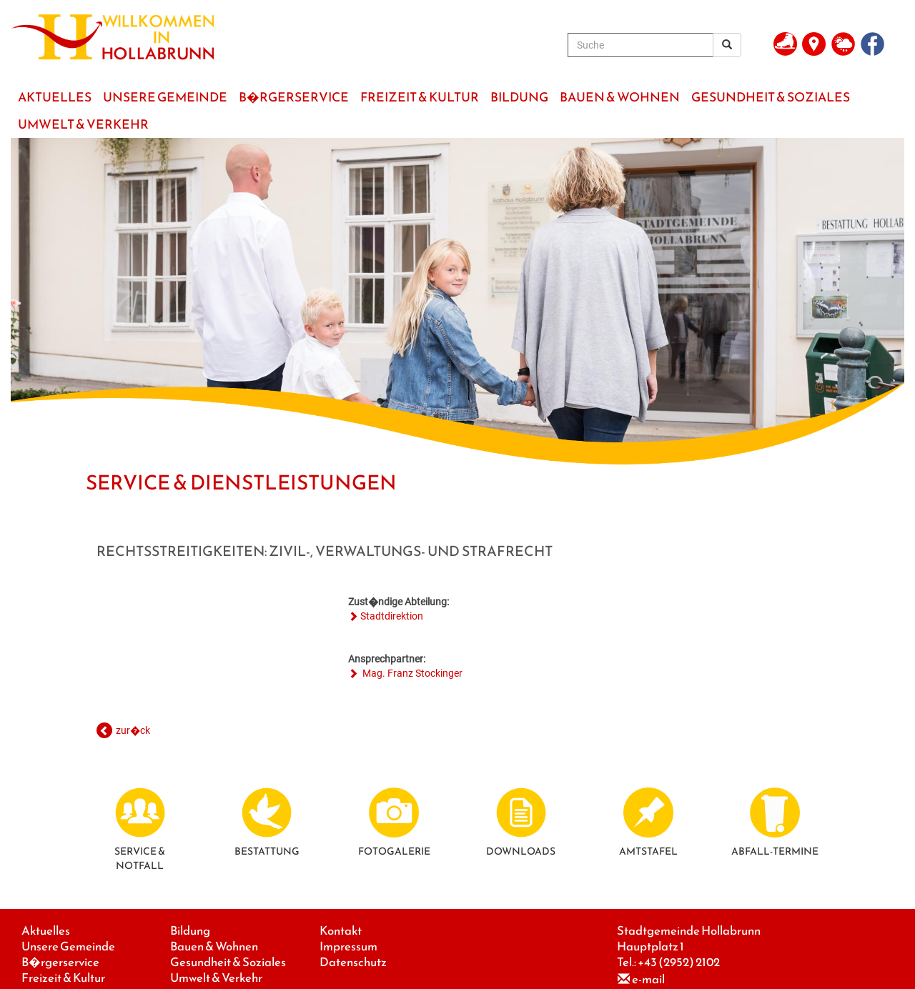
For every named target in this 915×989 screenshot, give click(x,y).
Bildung (190, 931)
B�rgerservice (60, 962)
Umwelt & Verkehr (216, 978)
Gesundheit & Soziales (228, 962)
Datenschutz (353, 962)
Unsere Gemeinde (68, 946)
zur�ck (133, 730)
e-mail (648, 979)
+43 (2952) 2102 (679, 962)
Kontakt (341, 931)
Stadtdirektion (391, 616)
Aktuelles (45, 931)
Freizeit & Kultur (63, 978)
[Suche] (640, 45)
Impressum (348, 946)
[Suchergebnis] (727, 45)
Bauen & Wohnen (214, 946)
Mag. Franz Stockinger (411, 673)
